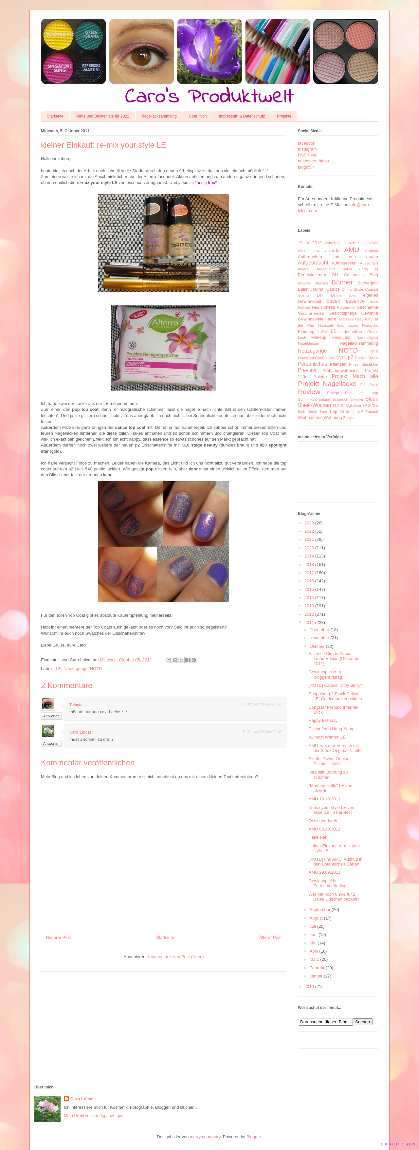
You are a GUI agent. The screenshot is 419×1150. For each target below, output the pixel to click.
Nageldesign (308, 343)
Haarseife (345, 319)
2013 (309, 605)
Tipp (333, 411)
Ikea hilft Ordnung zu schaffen (328, 775)
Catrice (333, 289)
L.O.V (323, 331)
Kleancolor (370, 325)
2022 (309, 531)
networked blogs (313, 160)
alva (316, 250)
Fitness (328, 307)
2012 (309, 614)
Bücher (342, 282)
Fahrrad (304, 307)
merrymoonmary (205, 1136)
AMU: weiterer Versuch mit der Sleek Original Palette (334, 748)
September (320, 909)
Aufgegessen (344, 263)
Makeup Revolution (331, 337)
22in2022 (370, 243)
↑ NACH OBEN (398, 1144)
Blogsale (304, 283)
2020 (309, 547)
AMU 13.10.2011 (324, 798)
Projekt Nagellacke (327, 383)
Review (309, 391)
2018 (309, 564)
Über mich (198, 116)
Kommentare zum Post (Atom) (175, 956)
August (316, 918)
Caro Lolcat (80, 732)
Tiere (323, 411)
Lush (302, 337)
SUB (336, 406)
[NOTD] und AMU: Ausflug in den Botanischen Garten (335, 862)
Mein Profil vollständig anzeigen (94, 1115)
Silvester (356, 399)
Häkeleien (317, 837)
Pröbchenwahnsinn (340, 370)
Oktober (317, 646)
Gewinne (369, 313)
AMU (351, 249)
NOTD (96, 668)
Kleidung (306, 331)
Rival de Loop (361, 393)
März (314, 959)
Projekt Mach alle (355, 376)
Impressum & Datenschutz (242, 116)
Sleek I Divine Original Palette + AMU (329, 761)
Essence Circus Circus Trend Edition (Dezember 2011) (334, 658)
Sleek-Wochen (314, 405)
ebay (352, 295)
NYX (374, 351)
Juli (313, 926)
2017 (309, 572)
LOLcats (371, 332)
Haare (330, 319)
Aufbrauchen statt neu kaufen (338, 256)
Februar (317, 967)
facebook (306, 143)
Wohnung (333, 417)
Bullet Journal (311, 289)
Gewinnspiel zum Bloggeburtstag (325, 674)
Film (315, 307)
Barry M (368, 269)
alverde (332, 250)
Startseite (55, 116)
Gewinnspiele (310, 319)
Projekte (284, 116)
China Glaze (352, 289)
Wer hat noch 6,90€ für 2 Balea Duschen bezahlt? (333, 897)
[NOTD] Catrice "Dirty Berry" (335, 685)
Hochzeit (325, 325)
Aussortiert (369, 263)
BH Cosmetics (348, 274)
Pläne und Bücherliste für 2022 (102, 116)
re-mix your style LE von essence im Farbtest (331, 810)
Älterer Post (270, 937)
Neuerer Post (58, 937)
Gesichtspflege (343, 313)
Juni (314, 934)
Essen (333, 301)
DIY (320, 295)
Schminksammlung (314, 399)
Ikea (340, 325)
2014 (309, 597)
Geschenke (367, 307)
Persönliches (312, 364)
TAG (366, 405)
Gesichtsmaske (311, 313)
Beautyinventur (312, 274)
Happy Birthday (322, 720)
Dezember (319, 629)
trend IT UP (351, 411)
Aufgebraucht (313, 262)
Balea (347, 269)
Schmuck (340, 399)
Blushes (321, 283)
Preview (307, 370)
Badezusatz (326, 269)
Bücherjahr (367, 283)
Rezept (333, 393)
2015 (309, 589)
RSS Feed (308, 155)
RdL (363, 385)
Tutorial (371, 411)
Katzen (353, 325)
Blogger (253, 1136)
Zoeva (348, 417)
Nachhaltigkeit (367, 337)
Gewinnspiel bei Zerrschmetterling (327, 883)
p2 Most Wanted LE (327, 737)
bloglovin (306, 167)
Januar (316, 976)
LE (58, 668)
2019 (309, 556)
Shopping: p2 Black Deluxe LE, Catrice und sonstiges (335, 696)
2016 (309, 580)
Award (303, 269)
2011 (309, 622)
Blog (374, 274)
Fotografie (346, 307)
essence (355, 301)
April (314, 951)
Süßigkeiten (351, 405)
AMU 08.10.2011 (324, 829)
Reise (373, 385)
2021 (309, 539)
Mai (313, 942)
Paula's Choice (366, 358)
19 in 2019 (310, 242)
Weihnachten (310, 417)
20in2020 (332, 243)
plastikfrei (370, 364)
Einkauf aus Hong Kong (330, 728)
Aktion (303, 250)
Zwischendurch (322, 820)
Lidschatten (351, 331)
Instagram (307, 149)
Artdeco (371, 250)
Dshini (336, 295)
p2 (350, 357)
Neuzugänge (76, 668)
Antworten (51, 716)
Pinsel (354, 364)
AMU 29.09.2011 (324, 872)
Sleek (371, 399)
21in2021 (351, 243)
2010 (309, 986)
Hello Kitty (363, 319)
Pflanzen (338, 364)
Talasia (75, 705)
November (319, 637)
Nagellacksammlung (159, 116)
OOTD (340, 358)
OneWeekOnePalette (316, 358)
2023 (309, 522)
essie (374, 301)
